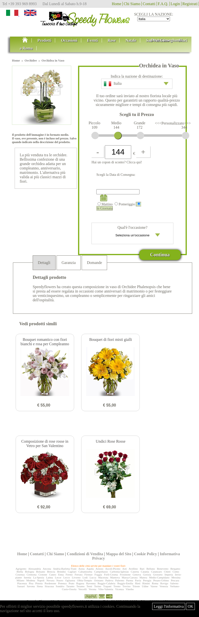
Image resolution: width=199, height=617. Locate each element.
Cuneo (52, 574)
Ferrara (78, 574)
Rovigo (164, 583)
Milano (20, 580)
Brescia (51, 571)
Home (116, 4)
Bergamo (175, 568)
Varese (154, 586)
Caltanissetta (85, 571)
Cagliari (72, 571)
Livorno (76, 577)
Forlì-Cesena (111, 574)
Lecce (58, 577)
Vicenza (119, 589)
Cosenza (20, 574)
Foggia (98, 574)
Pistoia (39, 583)
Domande (94, 263)
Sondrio (60, 586)
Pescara (175, 580)
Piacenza (22, 583)
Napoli (40, 580)
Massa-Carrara (130, 577)
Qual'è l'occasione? (132, 232)
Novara (50, 580)
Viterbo (130, 589)
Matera (143, 577)
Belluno (150, 568)
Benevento (162, 568)
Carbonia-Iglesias (119, 571)
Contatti (149, 4)
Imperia (169, 574)
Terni (89, 586)
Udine (145, 586)
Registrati (190, 4)
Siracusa (49, 586)
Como (175, 571)
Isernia (27, 577)
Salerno (174, 583)
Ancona (47, 568)
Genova (137, 574)
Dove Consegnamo (166, 40)
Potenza (62, 583)
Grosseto (157, 574)
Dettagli (44, 263)
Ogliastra (70, 580)
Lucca (93, 577)
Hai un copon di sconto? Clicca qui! (116, 162)
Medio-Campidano (159, 577)
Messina (175, 577)
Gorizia (147, 574)
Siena (40, 586)
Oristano (98, 580)
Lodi (85, 577)
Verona (92, 589)
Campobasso (101, 571)
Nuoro (59, 580)
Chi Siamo (132, 4)
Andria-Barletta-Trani (64, 568)
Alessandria (34, 568)
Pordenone (50, 583)
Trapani (107, 586)
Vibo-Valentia (105, 589)
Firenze (88, 574)
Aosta (81, 568)
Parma (129, 580)
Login (175, 4)
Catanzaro (156, 571)
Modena (30, 580)
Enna (61, 574)
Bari (142, 568)
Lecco (66, 577)
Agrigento (20, 568)
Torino (97, 586)
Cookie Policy (145, 554)
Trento (116, 586)
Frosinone (125, 574)
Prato (71, 583)
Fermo (69, 574)
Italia (136, 83)
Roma (155, 583)
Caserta (135, 571)
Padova (109, 580)
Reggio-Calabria (106, 583)
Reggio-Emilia (125, 583)
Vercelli (82, 589)
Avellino (133, 568)
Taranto (70, 586)
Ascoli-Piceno (112, 568)
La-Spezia (38, 577)
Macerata (103, 577)
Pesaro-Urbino (161, 580)
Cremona (31, 574)
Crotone (43, 574)
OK (190, 606)
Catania (145, 571)
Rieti (137, 583)
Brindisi (61, 571)
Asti (124, 568)
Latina (49, 577)
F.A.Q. (163, 4)
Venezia (163, 586)
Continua (160, 254)
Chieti (167, 571)
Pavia (138, 580)
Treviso (126, 586)
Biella (20, 571)
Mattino (105, 204)
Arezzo (99, 568)
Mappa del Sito (118, 554)
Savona (31, 586)
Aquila (90, 568)
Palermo (119, 580)
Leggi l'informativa (169, 606)
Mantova (115, 577)
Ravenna (91, 583)
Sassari (21, 586)
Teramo (80, 586)
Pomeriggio (125, 204)
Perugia (147, 580)
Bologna (29, 571)
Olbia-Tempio (84, 580)
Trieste (136, 586)
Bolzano (40, 571)
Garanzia (69, 263)
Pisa (31, 583)
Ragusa (80, 583)
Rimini (146, 583)
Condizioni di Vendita (85, 554)
